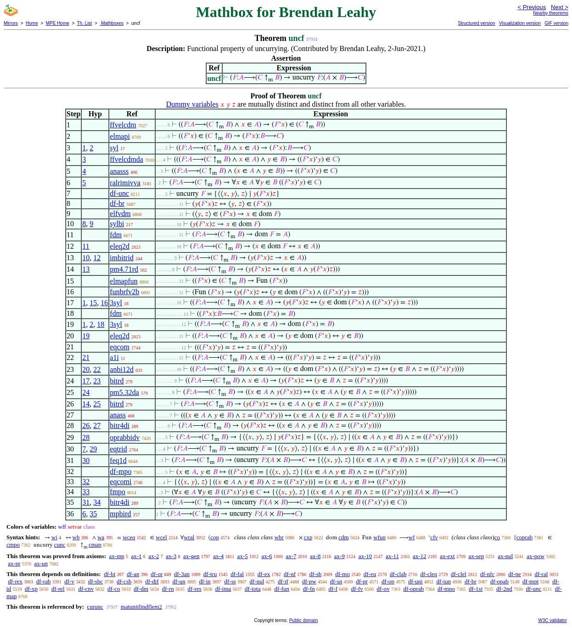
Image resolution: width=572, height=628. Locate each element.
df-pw (309, 581)
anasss (119, 171)
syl (114, 148)
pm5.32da (124, 392)
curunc (95, 606)
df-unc (119, 193)
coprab (524, 537)
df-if (283, 581)
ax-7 (291, 556)
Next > (559, 7)
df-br (117, 203)
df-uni (415, 581)
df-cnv (86, 588)
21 (86, 357)
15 (93, 303)
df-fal (237, 574)
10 (86, 258)
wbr (279, 537)
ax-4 (218, 556)
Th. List (84, 23)
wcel (161, 537)
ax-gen (191, 556)
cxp (308, 537)
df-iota (253, 588)
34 (97, 502)
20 (86, 369)
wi (54, 537)
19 (86, 336)
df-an (133, 574)
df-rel (58, 588)
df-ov (382, 588)
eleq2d (119, 246)
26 (86, 425)
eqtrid (118, 449)
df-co (113, 588)
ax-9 (339, 556)
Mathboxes (111, 23)
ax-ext (447, 556)
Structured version (476, 23)
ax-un (41, 563)
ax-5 (242, 556)
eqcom (119, 347)
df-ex (264, 574)
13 (86, 269)
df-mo (342, 574)
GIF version (556, 23)
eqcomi (120, 481)
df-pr (362, 581)
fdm (116, 235)
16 (104, 303)
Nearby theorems (550, 13)
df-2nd (504, 588)
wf (412, 537)
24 (86, 392)
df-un (179, 581)
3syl (116, 303)
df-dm (141, 588)
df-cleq (428, 574)
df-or (157, 574)
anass (118, 415)
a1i (114, 357)
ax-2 (153, 556)
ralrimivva (125, 183)
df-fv (357, 588)
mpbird (120, 514)
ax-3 (171, 556)
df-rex (15, 581)
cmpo (13, 544)
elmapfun (123, 281)
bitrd (116, 381)
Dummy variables (192, 104)
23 (97, 381)
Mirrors (11, 23)
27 (97, 425)
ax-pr (14, 563)
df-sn (336, 581)
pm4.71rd (124, 269)
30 (86, 460)
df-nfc (487, 574)
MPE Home (57, 23)
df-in (204, 581)
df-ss (230, 581)
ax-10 (365, 556)
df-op (387, 581)
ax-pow (535, 556)
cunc (60, 544)
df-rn (168, 588)
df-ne (514, 574)
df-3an (182, 574)
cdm (343, 537)
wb (76, 537)
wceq (129, 537)
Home (32, 23)
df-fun (281, 588)
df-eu (370, 574)
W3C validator (552, 620)
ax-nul (505, 556)
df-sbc (95, 581)
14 (86, 404)
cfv (434, 537)
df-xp (31, 588)
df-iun (443, 581)
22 (97, 369)
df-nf (290, 574)
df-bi (109, 574)
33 (86, 492)
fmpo (117, 492)
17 (86, 381)
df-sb (315, 574)
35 (93, 514)
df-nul (257, 581)
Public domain (303, 620)
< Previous (531, 7)
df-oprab (413, 588)
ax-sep (476, 556)
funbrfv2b (124, 292)
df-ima (223, 588)
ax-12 (419, 556)
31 (86, 502)
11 (85, 246)
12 (97, 258)
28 (86, 437)
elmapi (120, 136)
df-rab (43, 581)
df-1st (475, 588)
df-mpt (530, 581)
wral (189, 537)
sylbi (117, 224)
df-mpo (120, 471)
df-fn (309, 588)
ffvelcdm (123, 125)
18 (100, 324)
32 (86, 481)
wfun (379, 537)
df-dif (152, 581)
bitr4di (119, 425)
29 (93, 449)
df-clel (458, 574)
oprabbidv (125, 437)
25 (97, 404)
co (497, 537)
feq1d (118, 460)
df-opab (499, 581)
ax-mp (116, 556)
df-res (195, 588)
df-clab (398, 574)
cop (214, 537)
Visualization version (520, 23)
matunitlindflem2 (141, 606)
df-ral (541, 574)
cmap (95, 544)
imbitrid (122, 258)
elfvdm (120, 213)
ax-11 (392, 556)
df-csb (124, 581)
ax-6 (267, 556)
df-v (69, 581)
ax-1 (136, 556)
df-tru (210, 574)
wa (100, 537)
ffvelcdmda (126, 159)
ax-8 (315, 556)
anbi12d (122, 369)
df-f (332, 588)
